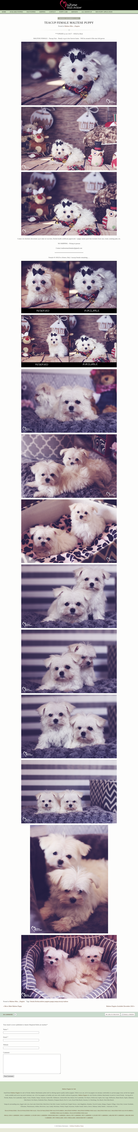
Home (4, 11)
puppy (52, 1001)
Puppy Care (63, 11)
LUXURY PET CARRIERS (100, 1119)
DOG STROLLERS (69, 1121)
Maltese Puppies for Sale (69, 1093)
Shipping (42, 11)
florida (37, 1001)
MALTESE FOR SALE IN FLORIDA (122, 1114)
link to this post (113, 1014)
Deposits (74, 11)
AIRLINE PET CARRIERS (116, 1119)
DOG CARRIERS (25, 1119)
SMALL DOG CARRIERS (11, 1119)
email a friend (129, 1014)
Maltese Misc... (69, 26)
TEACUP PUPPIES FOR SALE (79, 1117)
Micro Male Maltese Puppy (12, 1006)
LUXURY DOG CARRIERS (39, 1119)
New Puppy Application (104, 11)
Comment (6, 1052)
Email (5, 1037)
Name (5, 1029)
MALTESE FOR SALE (104, 1114)
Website (5, 1045)
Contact (52, 11)
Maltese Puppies (15, 1096)
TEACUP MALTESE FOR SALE (27, 1114)
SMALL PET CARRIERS (73, 1119)
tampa (56, 1001)
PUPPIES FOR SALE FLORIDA (59, 1117)
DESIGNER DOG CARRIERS (56, 1119)
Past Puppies (31, 11)
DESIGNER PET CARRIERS (84, 1121)
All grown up (87, 11)
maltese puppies (44, 1001)
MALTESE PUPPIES (71, 1114)
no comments (8, 1014)
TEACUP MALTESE (11, 1114)
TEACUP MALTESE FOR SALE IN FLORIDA (50, 1114)
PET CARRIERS (86, 1119)
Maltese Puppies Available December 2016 (120, 1006)
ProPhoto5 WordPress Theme (77, 1129)
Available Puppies (16, 11)
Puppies (77, 26)
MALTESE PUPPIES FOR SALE (87, 1114)
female (32, 1001)
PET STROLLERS (58, 1121)
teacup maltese (63, 1001)
